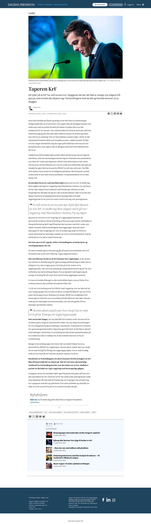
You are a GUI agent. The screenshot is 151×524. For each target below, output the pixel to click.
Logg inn (130, 4)
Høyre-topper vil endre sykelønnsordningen (71, 463)
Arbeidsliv (49, 4)
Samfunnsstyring (60, 4)
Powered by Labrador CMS (75, 521)
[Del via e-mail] (117, 113)
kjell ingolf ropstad (71, 412)
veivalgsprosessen (35, 412)
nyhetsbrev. (34, 402)
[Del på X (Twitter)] (111, 113)
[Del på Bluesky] (121, 113)
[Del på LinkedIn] (114, 113)
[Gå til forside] (21, 5)
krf (46, 412)
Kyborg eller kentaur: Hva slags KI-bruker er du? (72, 440)
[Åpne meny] (139, 5)
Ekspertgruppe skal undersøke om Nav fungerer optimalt (76, 433)
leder (94, 412)
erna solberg (85, 412)
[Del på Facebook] (108, 113)
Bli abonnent (100, 4)
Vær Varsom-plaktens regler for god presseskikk (83, 498)
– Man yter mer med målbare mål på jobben (70, 448)
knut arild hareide (55, 412)
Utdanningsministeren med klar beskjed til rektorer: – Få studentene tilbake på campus (76, 456)
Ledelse (41, 4)
